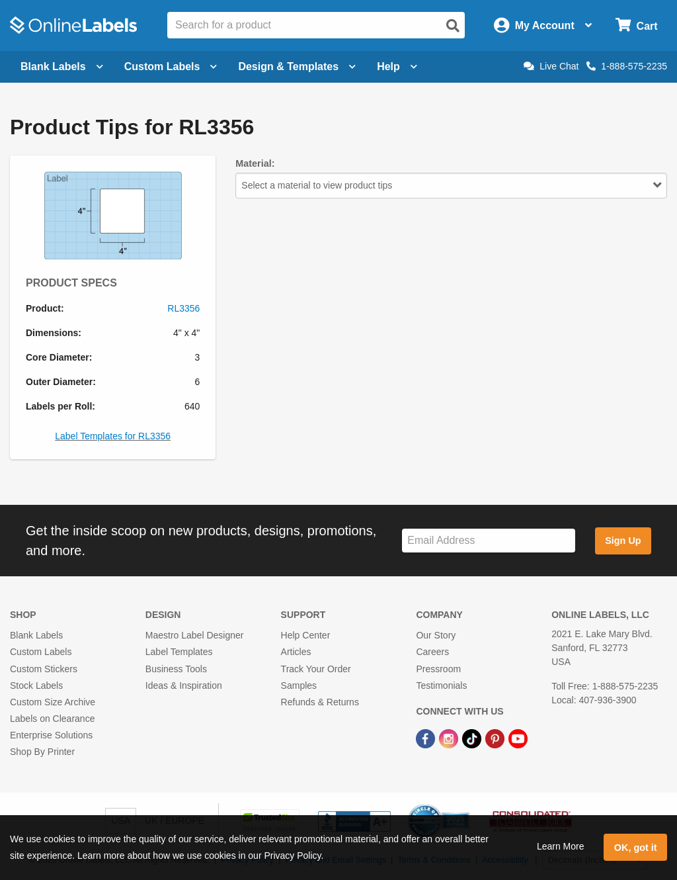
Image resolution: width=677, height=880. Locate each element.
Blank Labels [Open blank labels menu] (61, 66)
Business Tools (176, 669)
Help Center (306, 635)
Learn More (560, 846)
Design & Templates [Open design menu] (297, 66)
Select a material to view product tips (451, 185)
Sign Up (623, 540)
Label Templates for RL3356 (113, 436)
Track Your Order (316, 669)
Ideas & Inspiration (183, 685)
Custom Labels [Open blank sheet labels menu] (171, 66)
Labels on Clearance (52, 718)
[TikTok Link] (473, 737)
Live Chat (551, 66)
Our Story (436, 635)
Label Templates (179, 651)
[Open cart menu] (636, 25)
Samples (299, 685)
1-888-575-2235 (626, 66)
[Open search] (453, 26)
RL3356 (183, 308)
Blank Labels (36, 635)
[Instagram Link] (450, 737)
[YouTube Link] (518, 737)
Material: (254, 163)
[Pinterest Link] (496, 737)
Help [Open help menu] (397, 66)
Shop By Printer (42, 751)
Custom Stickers (43, 669)
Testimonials (441, 685)
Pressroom (438, 669)
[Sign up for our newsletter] (488, 541)
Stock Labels (36, 685)
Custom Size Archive (52, 702)
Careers (432, 651)
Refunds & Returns (320, 702)
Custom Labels (40, 651)
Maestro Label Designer (194, 635)
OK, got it (635, 847)
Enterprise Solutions (51, 735)
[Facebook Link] (427, 737)
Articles (296, 651)
